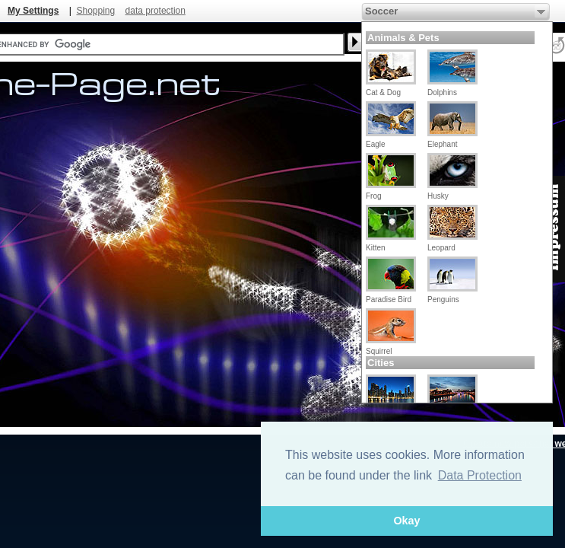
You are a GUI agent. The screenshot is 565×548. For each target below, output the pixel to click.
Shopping (95, 10)
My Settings (33, 10)
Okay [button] (406, 521)
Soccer (381, 11)
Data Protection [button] (480, 475)
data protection (155, 10)
